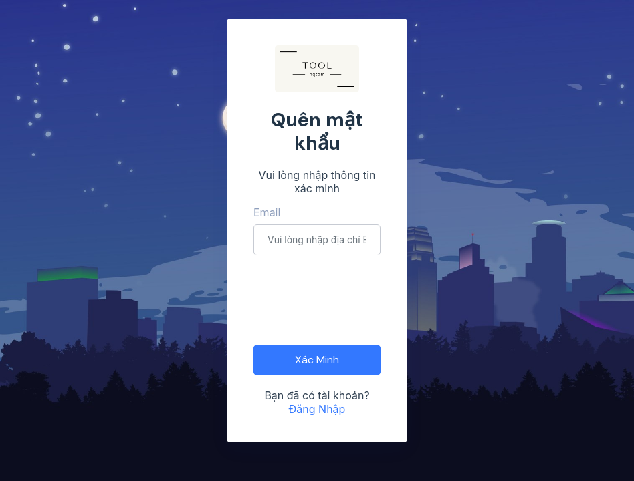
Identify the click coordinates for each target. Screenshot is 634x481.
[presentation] (355, 299)
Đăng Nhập (317, 409)
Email (266, 212)
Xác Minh (317, 360)
